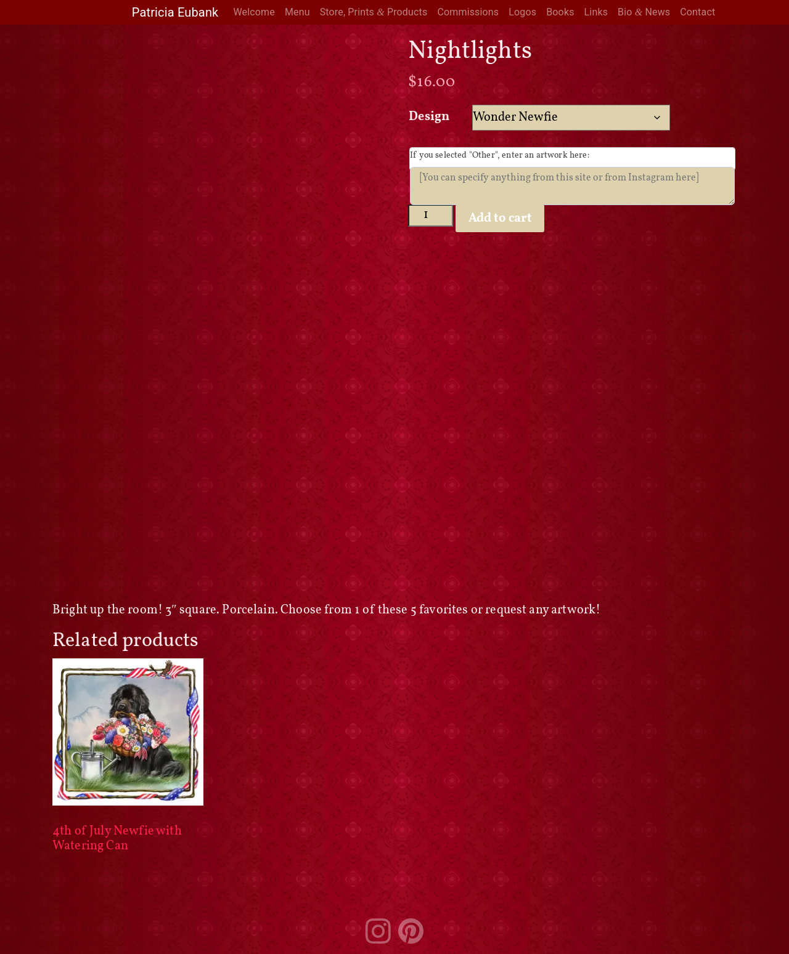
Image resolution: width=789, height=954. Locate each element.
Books (560, 12)
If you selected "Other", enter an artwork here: (499, 155)
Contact (697, 12)
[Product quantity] (430, 215)
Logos (522, 12)
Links (596, 12)
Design (429, 117)
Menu (297, 12)
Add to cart (500, 218)
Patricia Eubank (175, 12)
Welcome (253, 12)
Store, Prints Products (374, 12)
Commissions (468, 12)
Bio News (644, 12)
